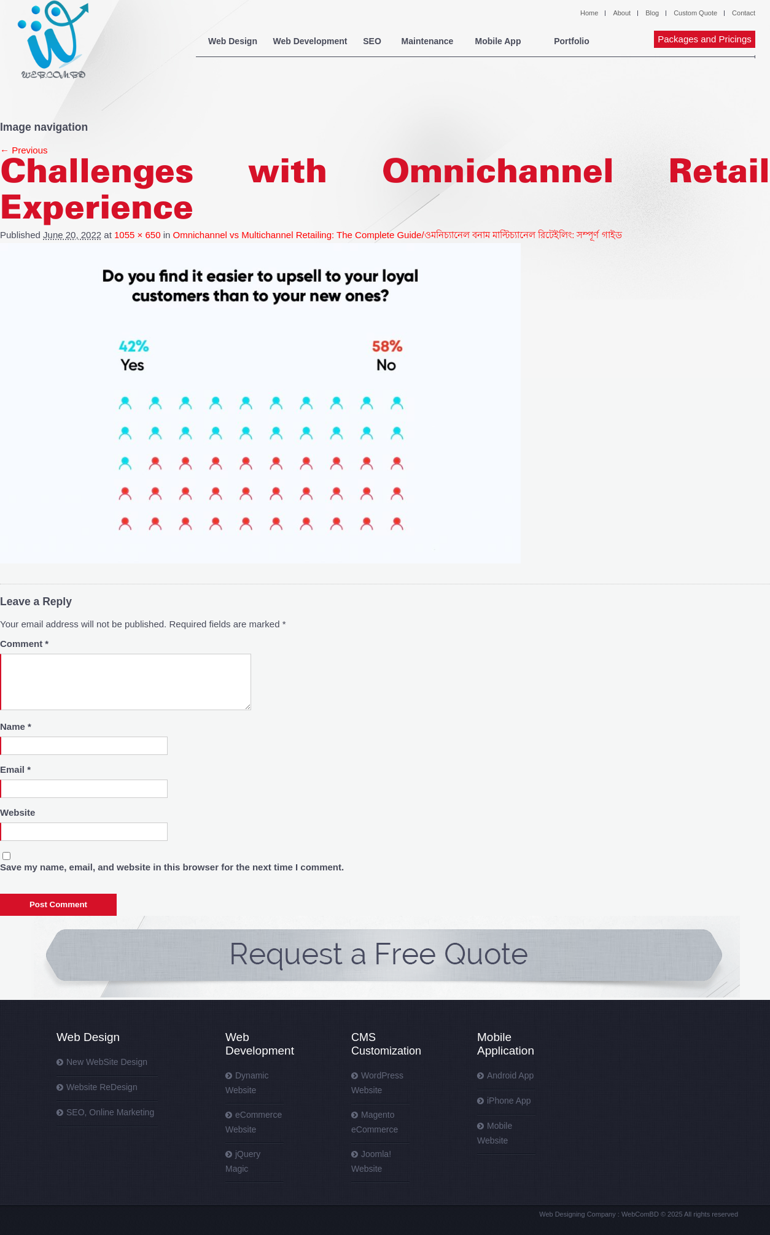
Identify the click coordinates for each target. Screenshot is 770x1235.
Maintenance (428, 41)
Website (17, 812)
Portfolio (571, 41)
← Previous (24, 150)
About (622, 13)
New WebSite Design (106, 1062)
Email (15, 769)
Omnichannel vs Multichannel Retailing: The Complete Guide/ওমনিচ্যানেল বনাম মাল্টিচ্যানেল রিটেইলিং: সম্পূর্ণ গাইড (397, 235)
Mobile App (498, 41)
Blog (652, 13)
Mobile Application (505, 1044)
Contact (743, 13)
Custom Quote (695, 13)
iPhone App (509, 1100)
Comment (24, 643)
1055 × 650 (137, 235)
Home (589, 13)
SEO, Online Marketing (110, 1112)
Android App (510, 1075)
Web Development (310, 41)
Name (15, 726)
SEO (372, 41)
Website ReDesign (102, 1087)
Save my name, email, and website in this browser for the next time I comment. (172, 867)
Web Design (232, 41)
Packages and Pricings (705, 39)
